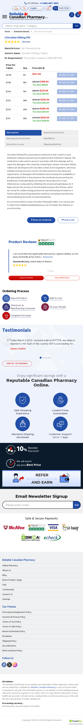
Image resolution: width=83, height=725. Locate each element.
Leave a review (26, 277)
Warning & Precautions (18, 138)
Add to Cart (67, 75)
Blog (4, 575)
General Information (54, 132)
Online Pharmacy (10, 565)
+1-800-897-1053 (49, 3)
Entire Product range (12, 580)
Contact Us (7, 594)
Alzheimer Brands (21, 31)
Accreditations (9, 646)
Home (7, 31)
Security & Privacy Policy (13, 617)
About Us (6, 570)
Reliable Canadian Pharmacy (43, 687)
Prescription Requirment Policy (16, 612)
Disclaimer (7, 636)
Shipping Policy (9, 641)
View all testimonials (17, 363)
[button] (76, 722)
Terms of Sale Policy (11, 626)
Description (12, 132)
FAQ (4, 585)
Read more (48, 257)
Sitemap (6, 599)
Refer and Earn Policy (12, 650)
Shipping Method (52, 144)
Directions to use (15, 144)
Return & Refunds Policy (13, 631)
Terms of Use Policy (11, 622)
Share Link (68, 220)
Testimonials (8, 589)
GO (76, 25)
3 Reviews (26, 42)
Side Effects (49, 138)
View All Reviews (62, 277)
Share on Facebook (41, 220)
